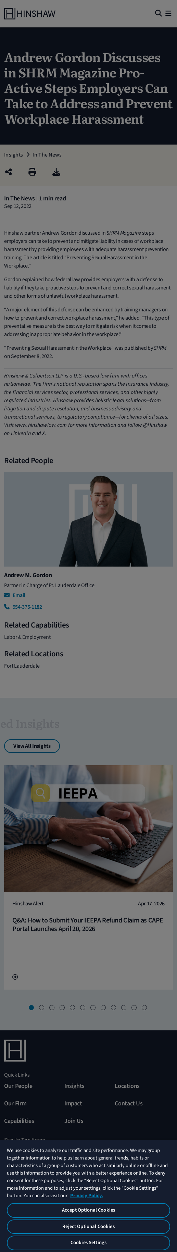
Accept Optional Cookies (88, 1210)
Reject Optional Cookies (88, 1226)
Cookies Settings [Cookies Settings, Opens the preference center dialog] (88, 1242)
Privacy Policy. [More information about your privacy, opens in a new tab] (86, 1195)
